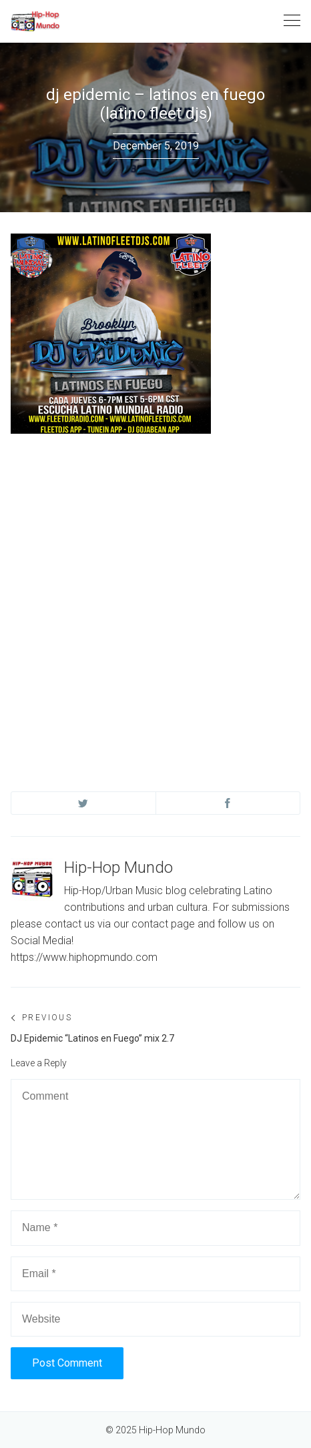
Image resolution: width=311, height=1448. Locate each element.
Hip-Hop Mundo (118, 867)
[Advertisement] (155, 599)
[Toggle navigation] (292, 21)
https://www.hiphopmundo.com (84, 957)
